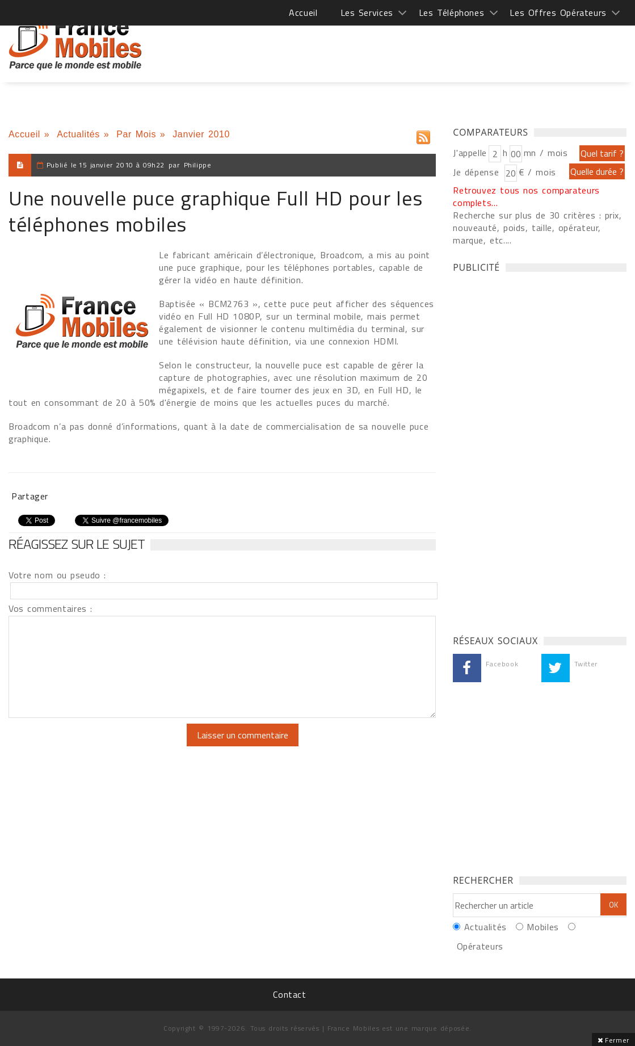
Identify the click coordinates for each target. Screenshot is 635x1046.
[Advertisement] (419, 45)
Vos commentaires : (50, 608)
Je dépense (477, 172)
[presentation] (103, 746)
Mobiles (542, 927)
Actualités (78, 134)
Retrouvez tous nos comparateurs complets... (526, 196)
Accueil (303, 12)
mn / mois (546, 152)
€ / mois (537, 172)
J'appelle (470, 152)
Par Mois (136, 134)
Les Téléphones (452, 12)
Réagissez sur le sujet (77, 543)
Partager (29, 496)
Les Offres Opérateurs (558, 12)
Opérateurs (480, 946)
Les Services (366, 12)
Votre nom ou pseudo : (57, 575)
